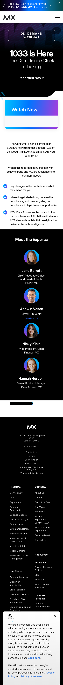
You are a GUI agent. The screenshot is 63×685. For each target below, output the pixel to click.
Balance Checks (18, 515)
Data (12, 497)
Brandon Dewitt (43, 535)
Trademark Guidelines (31, 473)
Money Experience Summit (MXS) (42, 519)
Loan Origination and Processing (20, 608)
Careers (39, 497)
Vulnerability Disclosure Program (31, 468)
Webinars (39, 579)
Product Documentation (42, 605)
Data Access (16, 524)
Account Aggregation (16, 509)
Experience (15, 502)
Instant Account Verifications (18, 540)
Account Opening (19, 577)
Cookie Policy (31, 460)
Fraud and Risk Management (17, 601)
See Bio (31, 318)
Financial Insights (18, 533)
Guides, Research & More (44, 569)
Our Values (40, 507)
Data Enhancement (19, 528)
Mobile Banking (17, 550)
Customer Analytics (20, 519)
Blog (37, 575)
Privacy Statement (31, 676)
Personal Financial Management (19, 557)
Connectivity (16, 493)
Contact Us (31, 452)
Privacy (31, 456)
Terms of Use (31, 463)
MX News (40, 511)
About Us (39, 493)
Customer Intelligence (15, 583)
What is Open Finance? (42, 586)
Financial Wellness (19, 594)
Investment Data (18, 546)
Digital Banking (17, 589)
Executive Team (43, 502)
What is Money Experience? (42, 529)
